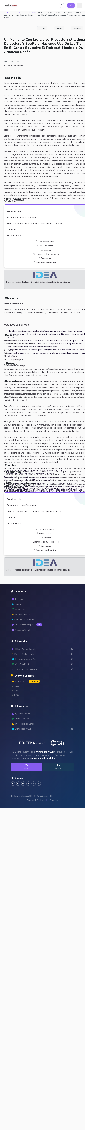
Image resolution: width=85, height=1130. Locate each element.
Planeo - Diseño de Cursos (42, 659)
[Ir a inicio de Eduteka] (11, 5)
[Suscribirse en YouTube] (23, 783)
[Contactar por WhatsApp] (39, 783)
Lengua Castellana (28, 12)
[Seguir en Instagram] (18, 783)
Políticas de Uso (20, 718)
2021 (15, 691)
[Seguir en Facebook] (13, 783)
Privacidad (54, 800)
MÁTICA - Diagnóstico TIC (42, 669)
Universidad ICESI (42, 728)
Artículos (17, 599)
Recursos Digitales (22, 630)
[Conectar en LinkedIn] (29, 783)
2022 (15, 686)
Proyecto (8, 12)
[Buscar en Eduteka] (61, 5)
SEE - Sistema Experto (27, 624)
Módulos (17, 604)
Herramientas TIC (21, 614)
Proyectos (18, 609)
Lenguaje (16, 12)
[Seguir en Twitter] (34, 783)
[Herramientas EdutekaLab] (71, 5)
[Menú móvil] (79, 5)
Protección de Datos (23, 723)
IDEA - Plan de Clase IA (42, 649)
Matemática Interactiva (23, 619)
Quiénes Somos (21, 713)
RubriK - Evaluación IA (42, 654)
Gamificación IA (42, 664)
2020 (15, 695)
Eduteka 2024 (26, 681)
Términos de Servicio (35, 800)
